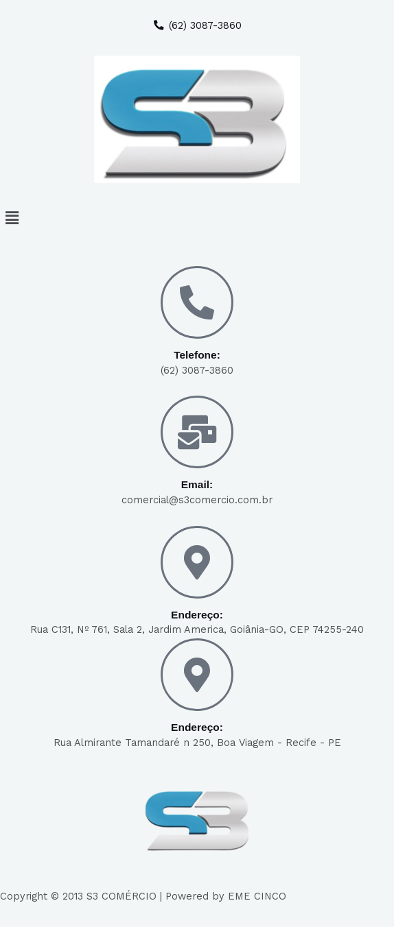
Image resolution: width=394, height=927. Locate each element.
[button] (197, 218)
